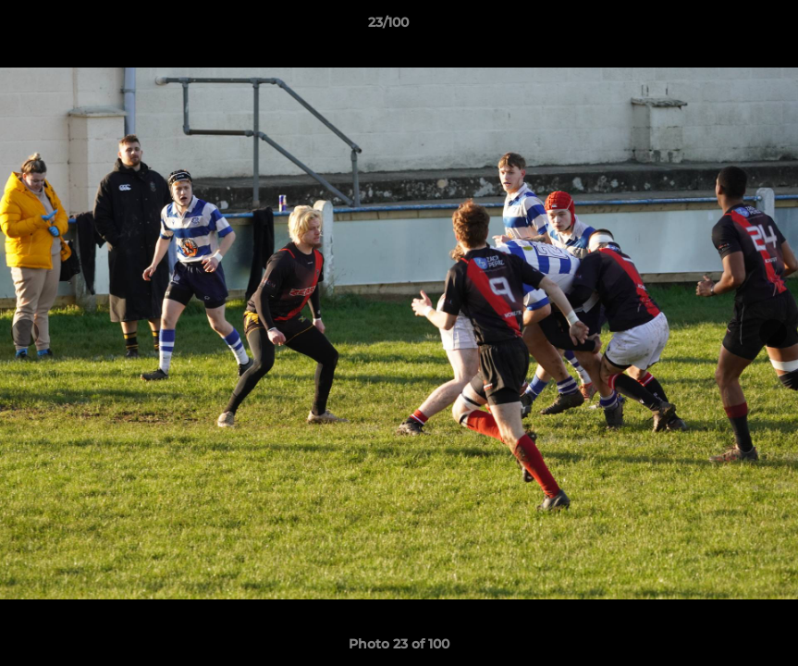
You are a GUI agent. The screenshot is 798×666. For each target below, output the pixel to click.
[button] (720, 26)
